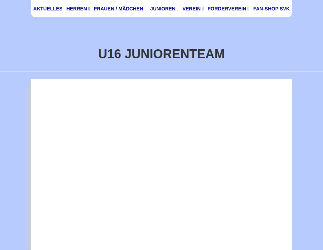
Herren (78, 8)
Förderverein (228, 8)
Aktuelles (48, 8)
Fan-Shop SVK (271, 8)
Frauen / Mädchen (120, 8)
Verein (193, 8)
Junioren (164, 8)
